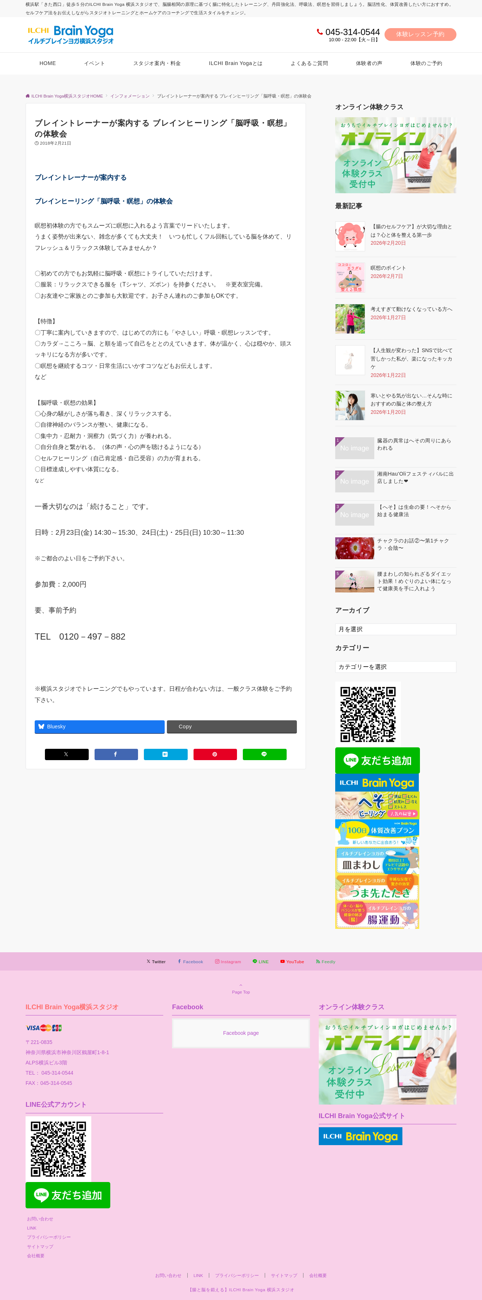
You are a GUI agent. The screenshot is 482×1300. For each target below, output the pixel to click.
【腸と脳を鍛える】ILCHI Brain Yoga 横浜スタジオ (241, 1289)
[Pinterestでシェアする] (215, 754)
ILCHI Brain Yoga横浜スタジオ (72, 1007)
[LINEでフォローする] (261, 961)
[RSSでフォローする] (326, 961)
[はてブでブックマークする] (166, 754)
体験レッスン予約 (420, 34)
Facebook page (241, 1033)
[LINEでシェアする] (265, 754)
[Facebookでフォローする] (190, 961)
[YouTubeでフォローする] (292, 961)
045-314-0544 (352, 32)
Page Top (241, 988)
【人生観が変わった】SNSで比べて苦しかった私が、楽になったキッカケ (412, 358)
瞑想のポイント (388, 268)
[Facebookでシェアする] (116, 754)
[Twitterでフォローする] (156, 961)
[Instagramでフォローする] (228, 961)
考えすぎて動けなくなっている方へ (411, 309)
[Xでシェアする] (67, 754)
